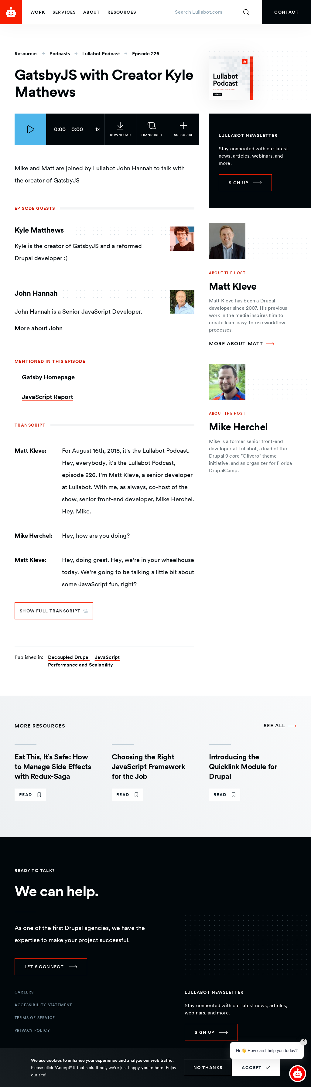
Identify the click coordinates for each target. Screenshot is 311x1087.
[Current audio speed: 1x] (95, 129)
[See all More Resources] (280, 726)
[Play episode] (30, 129)
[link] (286, 12)
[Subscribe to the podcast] (181, 129)
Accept (251, 1067)
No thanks (208, 1067)
